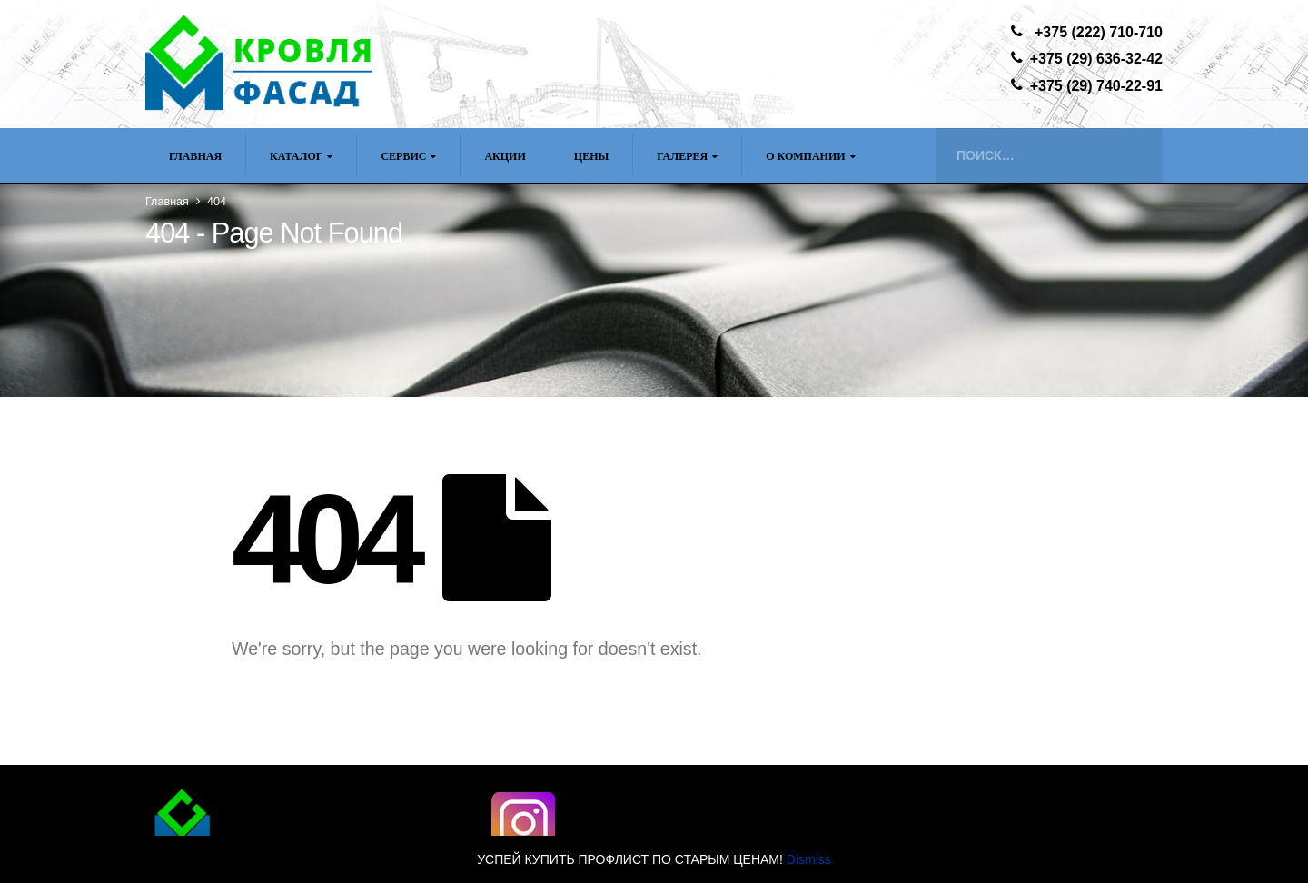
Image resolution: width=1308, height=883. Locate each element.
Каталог (296, 156)
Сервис (403, 156)
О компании (805, 156)
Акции (504, 156)
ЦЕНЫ (591, 156)
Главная (195, 156)
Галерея (682, 156)
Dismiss (809, 859)
